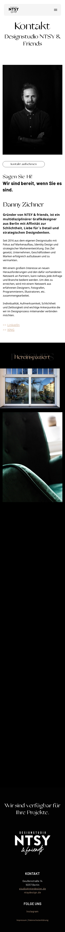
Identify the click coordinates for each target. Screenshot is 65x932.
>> (5, 325)
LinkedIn (13, 325)
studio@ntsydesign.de (32, 888)
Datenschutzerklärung (38, 920)
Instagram (32, 911)
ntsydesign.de (32, 892)
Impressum (22, 920)
